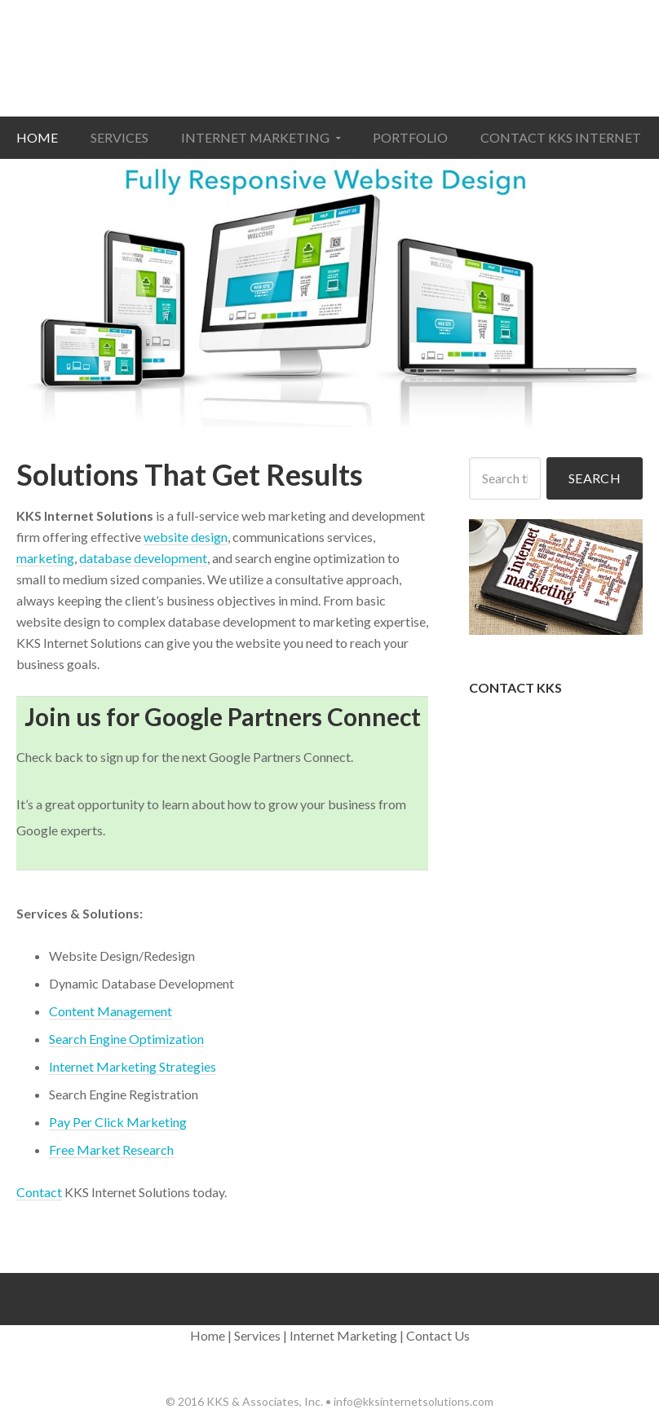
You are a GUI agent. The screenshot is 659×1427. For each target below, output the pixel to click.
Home (207, 1335)
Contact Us (438, 1335)
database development (143, 558)
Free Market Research (111, 1149)
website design (186, 536)
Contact (39, 1192)
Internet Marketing (343, 1335)
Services (257, 1335)
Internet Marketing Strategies (132, 1066)
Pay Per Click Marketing (118, 1122)
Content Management (110, 1011)
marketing (45, 558)
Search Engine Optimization (126, 1038)
